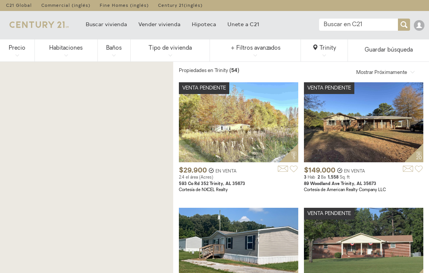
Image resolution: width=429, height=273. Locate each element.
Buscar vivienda (106, 24)
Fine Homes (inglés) (124, 5)
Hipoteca (204, 24)
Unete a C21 (243, 24)
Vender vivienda (159, 24)
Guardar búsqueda (389, 50)
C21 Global (19, 5)
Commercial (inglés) (66, 5)
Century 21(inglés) (180, 5)
